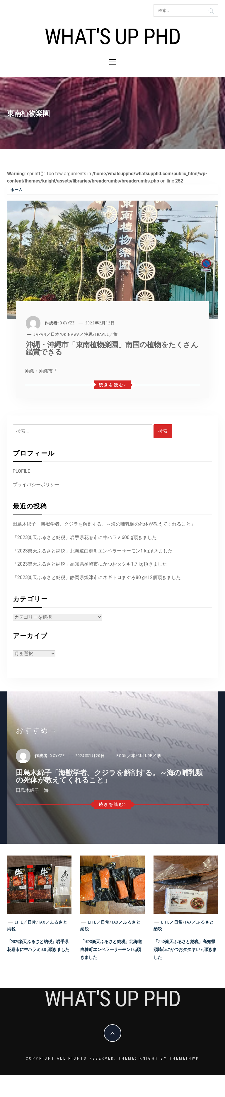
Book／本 (126, 755)
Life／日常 (25, 922)
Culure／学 (149, 755)
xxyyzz (67, 323)
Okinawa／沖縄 (77, 334)
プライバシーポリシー (36, 484)
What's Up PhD (113, 36)
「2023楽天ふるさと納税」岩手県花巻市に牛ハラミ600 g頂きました (85, 537)
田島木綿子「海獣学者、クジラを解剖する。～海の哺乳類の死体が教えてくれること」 (104, 524)
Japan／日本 (46, 334)
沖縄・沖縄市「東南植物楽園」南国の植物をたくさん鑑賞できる (112, 348)
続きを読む (113, 385)
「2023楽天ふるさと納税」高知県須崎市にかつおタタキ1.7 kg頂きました (90, 564)
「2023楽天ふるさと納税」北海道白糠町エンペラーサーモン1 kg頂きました (93, 551)
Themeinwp (184, 1058)
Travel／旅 (106, 334)
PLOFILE (21, 471)
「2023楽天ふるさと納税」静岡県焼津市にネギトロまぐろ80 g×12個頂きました (97, 577)
